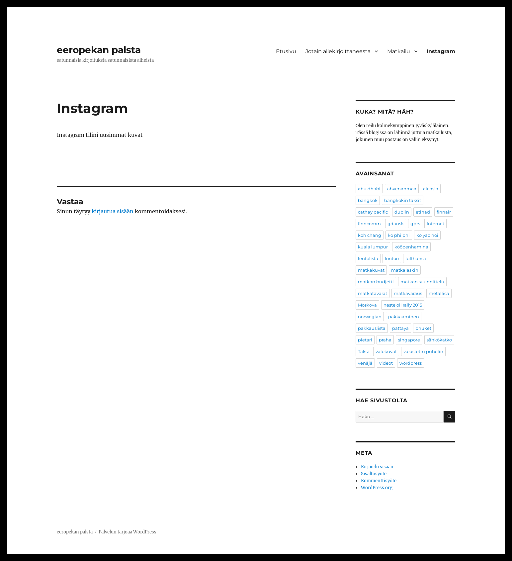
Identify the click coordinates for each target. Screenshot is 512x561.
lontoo (392, 258)
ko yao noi (427, 235)
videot (386, 363)
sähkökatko (439, 339)
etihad (423, 212)
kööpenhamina (411, 246)
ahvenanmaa (401, 188)
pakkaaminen (403, 316)
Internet (435, 223)
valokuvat (386, 351)
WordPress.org (376, 488)
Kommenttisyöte (378, 481)
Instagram (441, 51)
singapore (409, 339)
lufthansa (415, 258)
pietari (365, 339)
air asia (430, 188)
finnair (444, 212)
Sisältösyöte (373, 474)
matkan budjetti (376, 281)
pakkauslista (371, 328)
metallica (439, 293)
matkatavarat (372, 293)
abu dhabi (369, 188)
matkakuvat (371, 270)
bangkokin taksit (402, 200)
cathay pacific (373, 212)
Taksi (363, 351)
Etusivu (286, 51)
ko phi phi (399, 235)
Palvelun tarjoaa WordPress (127, 532)
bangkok (368, 200)
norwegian (370, 316)
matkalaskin (404, 270)
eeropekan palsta (99, 49)
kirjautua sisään (112, 211)
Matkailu (398, 51)
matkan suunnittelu (422, 281)
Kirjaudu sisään (377, 467)
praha (385, 339)
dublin (401, 212)
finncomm (369, 223)
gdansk (395, 223)
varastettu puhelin (423, 351)
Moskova (367, 305)
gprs (415, 223)
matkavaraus (408, 293)
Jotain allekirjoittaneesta (338, 51)
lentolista (368, 258)
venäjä (365, 363)
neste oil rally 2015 (403, 305)
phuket (423, 328)
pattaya (400, 328)
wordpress (410, 363)
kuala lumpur (373, 246)
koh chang (369, 235)
